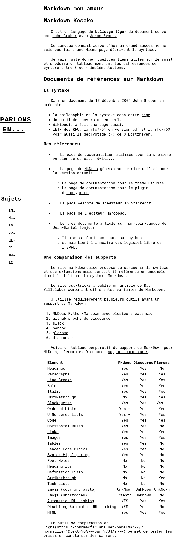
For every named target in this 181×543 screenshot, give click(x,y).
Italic (54, 391)
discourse (63, 337)
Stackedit (141, 203)
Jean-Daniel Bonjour (74, 227)
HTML (51, 512)
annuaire (104, 242)
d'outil (51, 275)
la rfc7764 (95, 129)
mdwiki (101, 158)
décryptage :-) (99, 134)
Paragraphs (58, 374)
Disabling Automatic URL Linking (81, 506)
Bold (51, 385)
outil (65, 119)
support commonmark (128, 351)
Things (15, 224)
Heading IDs (59, 466)
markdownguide (83, 267)
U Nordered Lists (65, 414)
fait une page (93, 124)
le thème (137, 182)
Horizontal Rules (65, 425)
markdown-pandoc (143, 223)
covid (14, 232)
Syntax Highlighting (68, 454)
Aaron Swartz (103, 35)
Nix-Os (15, 217)
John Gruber (64, 35)
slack (58, 323)
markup (15, 254)
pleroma (60, 332)
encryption (77, 192)
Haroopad (116, 213)
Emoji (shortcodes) (67, 495)
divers (15, 247)
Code (51, 420)
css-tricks (80, 285)
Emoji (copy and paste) (71, 489)
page (145, 114)
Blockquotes (59, 402)
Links (53, 431)
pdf (136, 129)
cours (111, 237)
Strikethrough (61, 397)
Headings (56, 368)
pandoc (59, 327)
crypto (15, 239)
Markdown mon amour (73, 8)
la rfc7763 (159, 129)
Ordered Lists (61, 408)
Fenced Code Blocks (67, 448)
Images (54, 437)
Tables (54, 443)
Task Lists (58, 483)
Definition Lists (65, 471)
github (59, 318)
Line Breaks (59, 379)
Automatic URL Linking (70, 500)
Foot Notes (58, 460)
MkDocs (91, 168)
